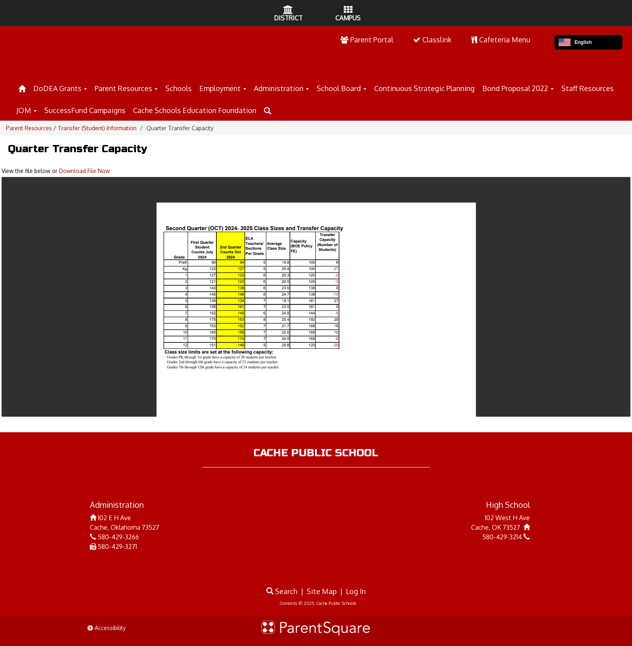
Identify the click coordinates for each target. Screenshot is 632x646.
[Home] (22, 87)
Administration (281, 88)
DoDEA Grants (60, 88)
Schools (178, 88)
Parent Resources (126, 88)
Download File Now (84, 170)
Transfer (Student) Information (97, 128)
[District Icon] (288, 10)
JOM (26, 110)
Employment (222, 88)
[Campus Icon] (348, 10)
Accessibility (106, 627)
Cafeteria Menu (501, 39)
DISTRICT (288, 18)
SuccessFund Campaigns (84, 110)
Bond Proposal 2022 (518, 88)
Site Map (322, 591)
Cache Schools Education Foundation (194, 110)
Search (281, 591)
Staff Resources (587, 88)
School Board (342, 88)
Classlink (432, 39)
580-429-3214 (502, 537)
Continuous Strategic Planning (424, 88)
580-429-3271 (117, 547)
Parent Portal (367, 39)
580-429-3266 (118, 537)
